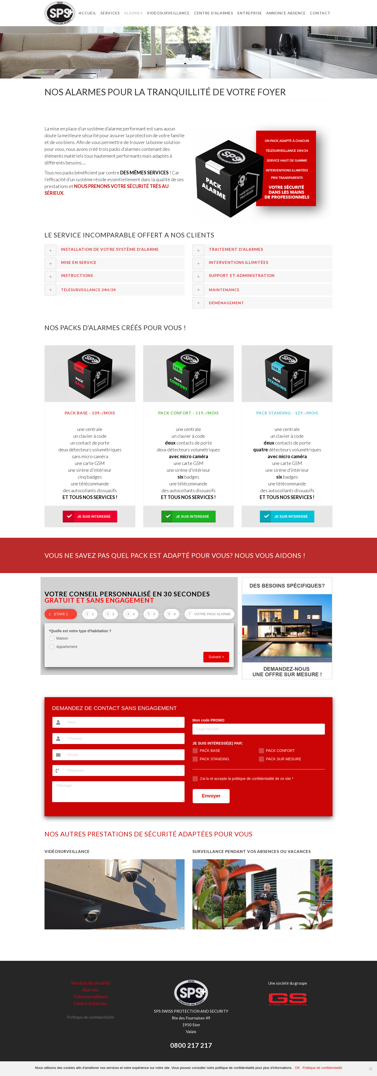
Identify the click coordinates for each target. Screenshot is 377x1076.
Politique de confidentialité (90, 1017)
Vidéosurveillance (90, 996)
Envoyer (211, 795)
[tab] (115, 250)
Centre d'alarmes (90, 1003)
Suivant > (216, 657)
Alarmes (90, 989)
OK (297, 1068)
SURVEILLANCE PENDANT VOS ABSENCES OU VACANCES (251, 851)
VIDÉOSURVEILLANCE (67, 851)
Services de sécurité (90, 983)
